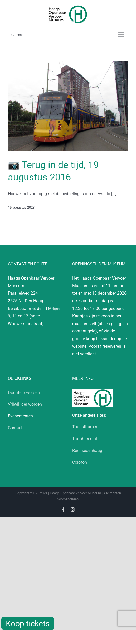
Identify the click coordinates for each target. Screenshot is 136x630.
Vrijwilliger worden (25, 404)
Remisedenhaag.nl (89, 450)
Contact (15, 427)
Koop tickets (28, 623)
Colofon (79, 462)
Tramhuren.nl (84, 438)
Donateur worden (24, 392)
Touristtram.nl (85, 426)
